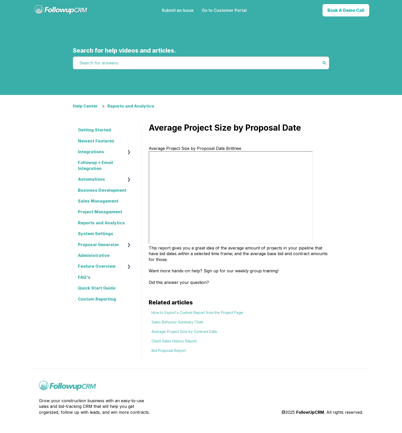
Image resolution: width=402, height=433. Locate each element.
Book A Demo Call (345, 10)
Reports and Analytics (130, 106)
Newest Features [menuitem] (96, 140)
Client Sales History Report (174, 341)
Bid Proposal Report (169, 350)
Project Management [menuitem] (100, 211)
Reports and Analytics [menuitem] (101, 222)
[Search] (324, 62)
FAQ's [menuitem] (84, 277)
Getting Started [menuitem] (94, 129)
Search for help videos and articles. (124, 50)
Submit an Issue (178, 10)
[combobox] (196, 62)
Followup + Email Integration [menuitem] (95, 165)
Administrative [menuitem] (93, 255)
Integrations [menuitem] (91, 151)
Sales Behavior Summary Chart (177, 322)
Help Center (85, 106)
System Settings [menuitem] (95, 233)
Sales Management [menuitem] (98, 201)
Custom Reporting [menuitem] (97, 299)
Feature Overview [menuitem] (97, 266)
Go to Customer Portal (224, 10)
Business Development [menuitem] (102, 190)
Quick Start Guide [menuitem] (96, 288)
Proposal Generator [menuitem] (98, 244)
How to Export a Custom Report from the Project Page (197, 312)
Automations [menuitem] (91, 179)
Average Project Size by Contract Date (184, 331)
